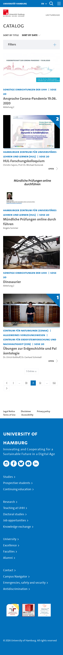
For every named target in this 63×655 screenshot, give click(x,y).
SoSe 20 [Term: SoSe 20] (44, 156)
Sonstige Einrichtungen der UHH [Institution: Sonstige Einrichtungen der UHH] (25, 89)
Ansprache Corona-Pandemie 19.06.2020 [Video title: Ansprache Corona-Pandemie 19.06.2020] (30, 100)
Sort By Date (29, 35)
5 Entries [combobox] (31, 371)
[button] (42, 4)
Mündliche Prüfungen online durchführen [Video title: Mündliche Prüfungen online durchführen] (29, 221)
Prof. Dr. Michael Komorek (30, 165)
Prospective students (16, 483)
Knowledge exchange (17, 527)
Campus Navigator (15, 577)
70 (27, 383)
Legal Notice (9, 411)
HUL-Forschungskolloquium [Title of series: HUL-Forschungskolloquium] (24, 160)
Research (9, 502)
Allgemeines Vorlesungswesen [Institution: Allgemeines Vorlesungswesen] (24, 335)
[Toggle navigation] (59, 3)
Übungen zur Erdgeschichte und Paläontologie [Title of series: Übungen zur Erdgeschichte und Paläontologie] (30, 350)
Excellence (10, 545)
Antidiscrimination (15, 589)
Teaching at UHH (14, 508)
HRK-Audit (43, 605)
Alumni (8, 558)
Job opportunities (14, 520)
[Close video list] (53, 168)
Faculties (9, 552)
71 (34, 383)
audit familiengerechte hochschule (12, 609)
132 (55, 383)
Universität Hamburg (15, 3)
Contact (8, 570)
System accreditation (12, 620)
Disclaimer (26, 411)
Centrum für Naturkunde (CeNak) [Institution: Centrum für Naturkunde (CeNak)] (25, 330)
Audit (25, 605)
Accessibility (27, 414)
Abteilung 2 (8, 107)
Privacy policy (43, 411)
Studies (8, 477)
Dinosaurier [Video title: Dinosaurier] (12, 281)
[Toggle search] (51, 3)
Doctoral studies (13, 514)
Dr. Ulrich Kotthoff (11, 357)
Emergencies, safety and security (24, 583)
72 (41, 383)
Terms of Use (9, 414)
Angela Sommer (10, 228)
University (9, 539)
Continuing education (17, 489)
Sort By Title (11, 35)
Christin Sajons (10, 165)
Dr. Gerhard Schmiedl (31, 357)
